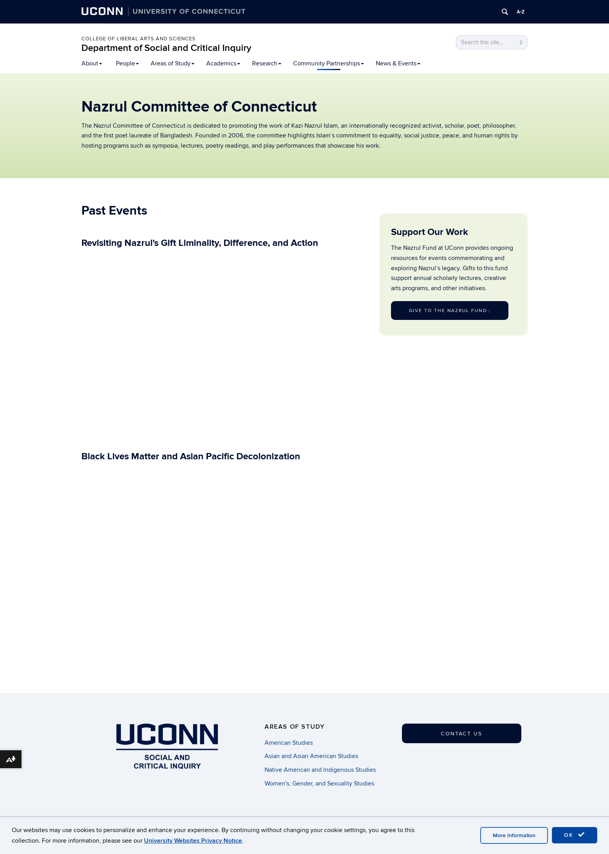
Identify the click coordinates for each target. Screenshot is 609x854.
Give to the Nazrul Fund (449, 311)
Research (266, 63)
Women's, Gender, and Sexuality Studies (319, 783)
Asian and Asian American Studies (311, 756)
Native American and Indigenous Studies (320, 770)
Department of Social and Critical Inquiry (166, 48)
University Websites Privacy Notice (193, 841)
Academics (223, 63)
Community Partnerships (328, 63)
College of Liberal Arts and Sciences (138, 39)
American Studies (289, 743)
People (127, 63)
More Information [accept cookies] (514, 835)
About (91, 63)
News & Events (398, 63)
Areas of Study (173, 63)
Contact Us (461, 733)
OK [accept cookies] (574, 834)
